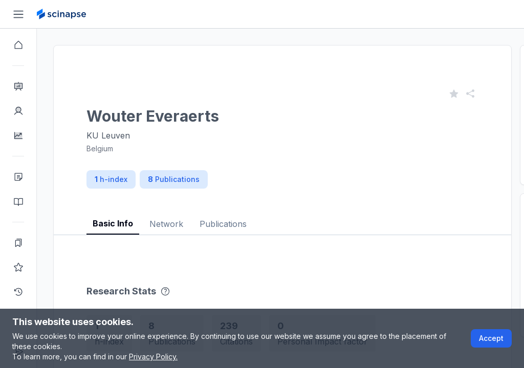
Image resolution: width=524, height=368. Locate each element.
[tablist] (282, 216)
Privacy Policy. (153, 356)
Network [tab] (166, 224)
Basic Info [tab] (113, 223)
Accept (491, 338)
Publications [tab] (223, 224)
